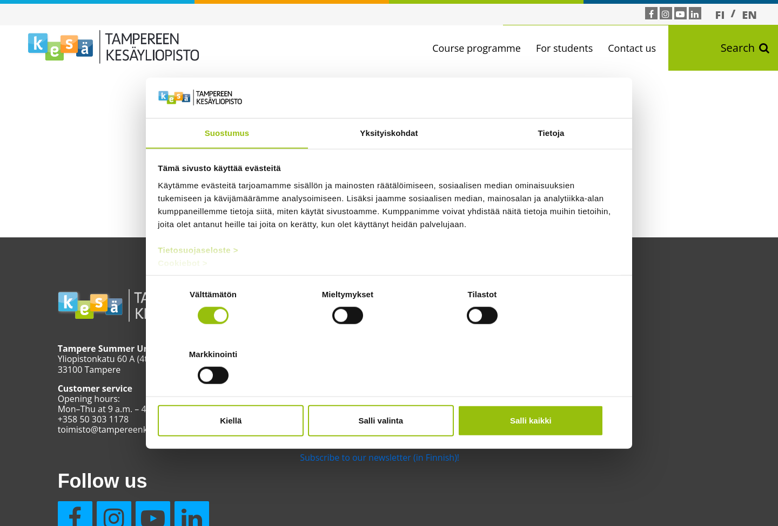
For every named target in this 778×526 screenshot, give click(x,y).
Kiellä (233, 390)
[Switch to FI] (720, 14)
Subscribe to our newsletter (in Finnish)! (364, 457)
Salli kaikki (544, 390)
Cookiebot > (183, 293)
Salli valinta (389, 390)
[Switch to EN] (749, 14)
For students (571, 48)
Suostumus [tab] (227, 163)
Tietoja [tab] (551, 163)
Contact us (639, 48)
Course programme (483, 48)
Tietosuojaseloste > (198, 280)
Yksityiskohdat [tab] (389, 163)
